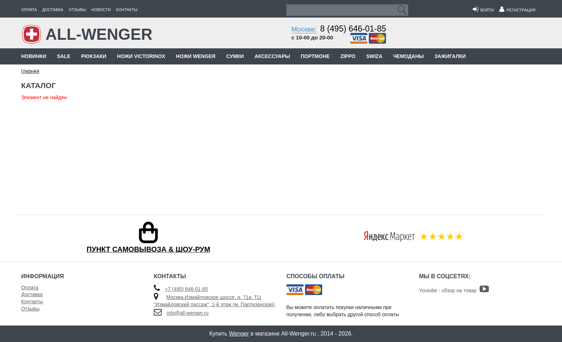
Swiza (374, 56)
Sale (63, 56)
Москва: (303, 29)
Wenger (239, 334)
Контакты (126, 10)
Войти (483, 10)
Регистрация (517, 10)
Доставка (52, 10)
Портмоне (315, 56)
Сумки (235, 56)
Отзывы (77, 10)
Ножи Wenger (195, 56)
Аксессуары (272, 56)
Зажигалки (450, 56)
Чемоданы (408, 56)
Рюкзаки (93, 56)
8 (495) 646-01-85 (353, 28)
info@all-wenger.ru (188, 313)
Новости (101, 10)
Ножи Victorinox (141, 56)
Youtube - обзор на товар (454, 290)
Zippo (348, 56)
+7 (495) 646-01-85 (186, 289)
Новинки (33, 56)
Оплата (29, 10)
